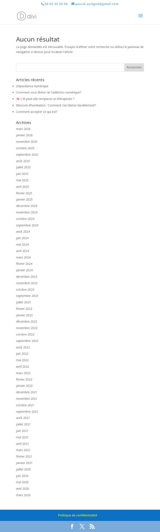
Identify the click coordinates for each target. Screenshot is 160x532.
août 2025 (23, 161)
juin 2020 (22, 476)
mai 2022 (22, 360)
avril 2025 (22, 187)
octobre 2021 (25, 405)
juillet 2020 (23, 469)
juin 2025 (22, 174)
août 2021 (23, 418)
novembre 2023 (26, 283)
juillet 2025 (23, 167)
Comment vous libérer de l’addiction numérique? (48, 92)
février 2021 (24, 456)
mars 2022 (23, 373)
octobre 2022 (25, 334)
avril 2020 (22, 488)
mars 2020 (23, 495)
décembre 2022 (26, 321)
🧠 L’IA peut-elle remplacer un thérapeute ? (45, 99)
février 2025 (24, 193)
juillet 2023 (23, 302)
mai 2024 (22, 244)
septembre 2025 (27, 154)
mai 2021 (22, 437)
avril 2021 (22, 444)
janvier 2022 (24, 386)
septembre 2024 (27, 225)
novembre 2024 (26, 212)
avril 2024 (22, 251)
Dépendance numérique (32, 86)
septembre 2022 (27, 341)
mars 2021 (23, 450)
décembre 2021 (26, 392)
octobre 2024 (25, 219)
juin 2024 (22, 238)
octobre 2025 (25, 148)
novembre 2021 (26, 399)
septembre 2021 (27, 411)
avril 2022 (22, 366)
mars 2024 (23, 257)
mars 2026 (23, 129)
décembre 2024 (26, 206)
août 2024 (23, 231)
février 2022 (24, 379)
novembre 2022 (26, 328)
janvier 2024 (24, 270)
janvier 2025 (24, 199)
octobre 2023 (25, 289)
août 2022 (23, 347)
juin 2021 (22, 431)
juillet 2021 (23, 424)
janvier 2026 (24, 135)
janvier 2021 (24, 463)
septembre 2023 (27, 296)
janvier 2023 (24, 315)
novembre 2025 (26, 142)
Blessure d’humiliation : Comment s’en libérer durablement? (56, 105)
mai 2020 (22, 482)
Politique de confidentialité (77, 515)
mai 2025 (22, 180)
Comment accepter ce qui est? (36, 112)
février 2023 (24, 309)
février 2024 (24, 264)
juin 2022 (22, 354)
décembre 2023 (26, 277)
